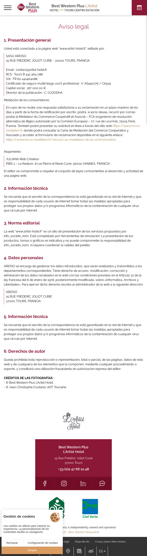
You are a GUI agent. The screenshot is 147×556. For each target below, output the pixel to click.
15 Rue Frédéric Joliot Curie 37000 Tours (73, 460)
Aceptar (32, 550)
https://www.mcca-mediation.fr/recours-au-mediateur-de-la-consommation (61, 139)
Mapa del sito (82, 541)
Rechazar (12, 542)
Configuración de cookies (43, 542)
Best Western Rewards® (84, 532)
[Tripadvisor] (102, 483)
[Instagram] (63, 483)
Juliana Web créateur (114, 541)
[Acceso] (68, 551)
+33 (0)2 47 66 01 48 (73, 469)
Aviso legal (63, 541)
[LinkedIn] (83, 483)
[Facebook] (44, 483)
